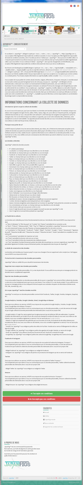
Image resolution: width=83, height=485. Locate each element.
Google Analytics (55, 318)
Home (8, 36)
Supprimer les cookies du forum (53, 427)
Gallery (46, 416)
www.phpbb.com (49, 72)
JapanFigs (65, 478)
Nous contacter (48, 423)
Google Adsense (11, 324)
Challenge (55, 31)
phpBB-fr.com (12, 482)
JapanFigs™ (12, 478)
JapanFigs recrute (49, 419)
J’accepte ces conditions (41, 393)
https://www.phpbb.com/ (66, 76)
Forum (42, 31)
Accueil (18, 31)
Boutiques (30, 31)
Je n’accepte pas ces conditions (41, 399)
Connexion (69, 31)
